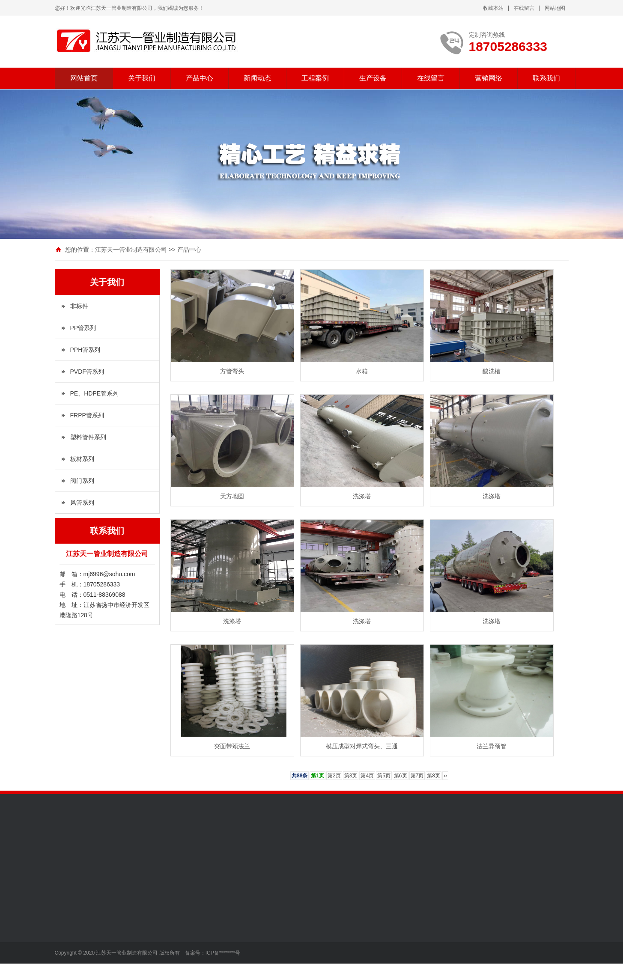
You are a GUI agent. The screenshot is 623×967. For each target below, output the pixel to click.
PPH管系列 (85, 349)
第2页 (334, 776)
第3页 (351, 776)
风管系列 (82, 502)
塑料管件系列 (88, 437)
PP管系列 (83, 327)
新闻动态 (257, 78)
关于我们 (141, 78)
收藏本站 (493, 8)
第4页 (367, 776)
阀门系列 (82, 480)
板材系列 (82, 458)
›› (445, 776)
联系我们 (546, 78)
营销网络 (488, 78)
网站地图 (555, 8)
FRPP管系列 (87, 415)
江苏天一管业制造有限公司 (131, 249)
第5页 (383, 776)
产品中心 (199, 78)
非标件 (79, 306)
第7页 (417, 776)
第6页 (400, 776)
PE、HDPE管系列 (94, 393)
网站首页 (84, 78)
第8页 (433, 776)
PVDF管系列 (87, 371)
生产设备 (373, 78)
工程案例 (315, 78)
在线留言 (524, 8)
